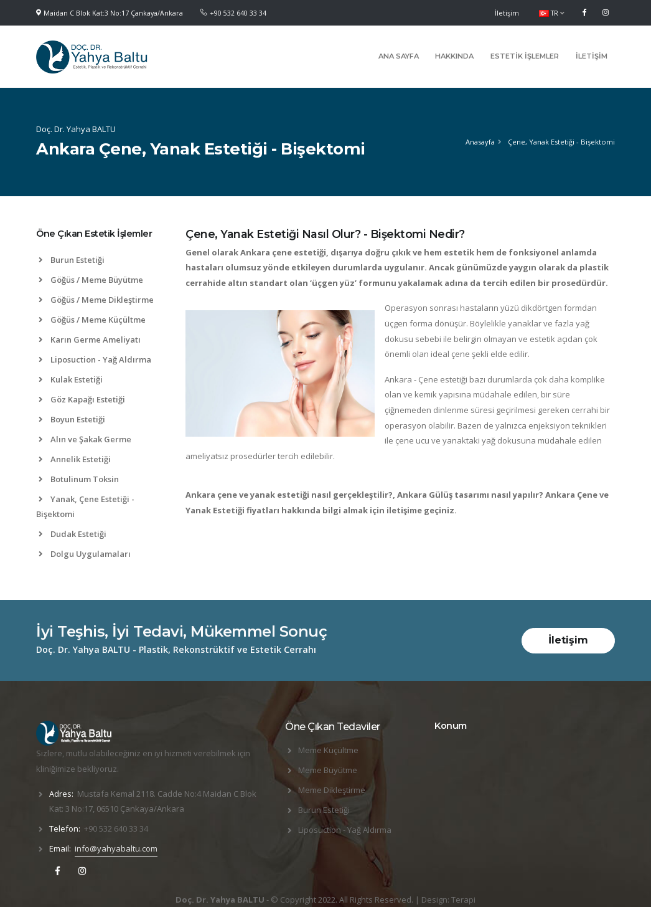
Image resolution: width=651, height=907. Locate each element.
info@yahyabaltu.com (116, 848)
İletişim (507, 13)
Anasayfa (480, 141)
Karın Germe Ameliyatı (90, 339)
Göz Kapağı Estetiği (82, 399)
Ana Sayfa (398, 56)
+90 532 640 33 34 (238, 13)
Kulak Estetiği (71, 379)
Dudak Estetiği (72, 533)
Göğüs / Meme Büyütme (91, 279)
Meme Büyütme (327, 770)
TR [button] (551, 13)
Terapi (463, 899)
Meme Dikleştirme (331, 789)
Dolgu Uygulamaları (85, 553)
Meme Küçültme (328, 750)
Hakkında (454, 56)
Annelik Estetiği (75, 459)
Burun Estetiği (72, 259)
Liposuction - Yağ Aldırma (95, 359)
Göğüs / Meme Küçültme (92, 319)
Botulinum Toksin (79, 479)
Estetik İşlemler (524, 56)
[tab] (101, 239)
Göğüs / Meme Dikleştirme (96, 299)
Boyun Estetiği (72, 419)
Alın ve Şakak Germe (85, 439)
